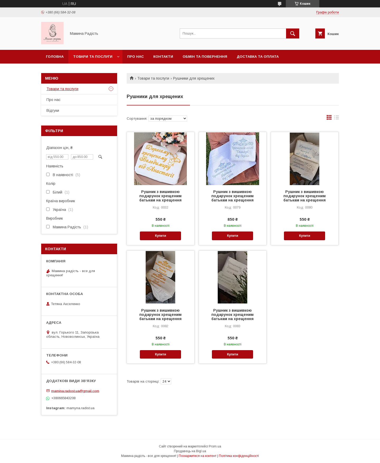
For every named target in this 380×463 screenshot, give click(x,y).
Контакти (163, 57)
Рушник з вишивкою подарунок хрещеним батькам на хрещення (160, 196)
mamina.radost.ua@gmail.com (75, 391)
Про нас (135, 57)
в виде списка (336, 118)
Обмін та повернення (205, 57)
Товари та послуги (92, 57)
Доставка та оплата (258, 57)
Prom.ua (215, 446)
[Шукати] (292, 33)
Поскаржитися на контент (197, 456)
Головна (55, 57)
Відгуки (52, 110)
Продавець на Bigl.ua (190, 451)
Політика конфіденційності (239, 456)
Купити (160, 236)
